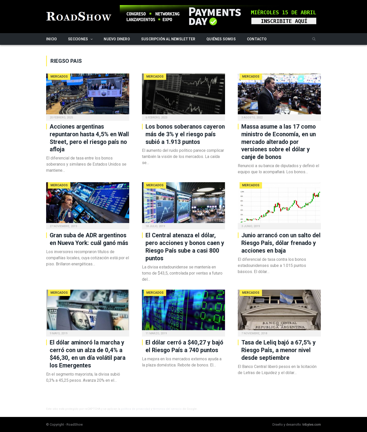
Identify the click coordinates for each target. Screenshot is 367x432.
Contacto (257, 39)
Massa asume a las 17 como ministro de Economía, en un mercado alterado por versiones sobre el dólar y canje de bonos (278, 142)
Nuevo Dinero (117, 39)
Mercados (59, 76)
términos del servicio (167, 409)
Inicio (51, 39)
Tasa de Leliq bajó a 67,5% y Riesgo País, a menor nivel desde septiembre (278, 350)
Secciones (78, 39)
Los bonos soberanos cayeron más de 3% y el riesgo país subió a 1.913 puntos (185, 134)
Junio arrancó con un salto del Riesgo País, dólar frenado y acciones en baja (281, 243)
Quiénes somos (221, 39)
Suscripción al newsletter (168, 39)
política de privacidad (135, 409)
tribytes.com (312, 424)
